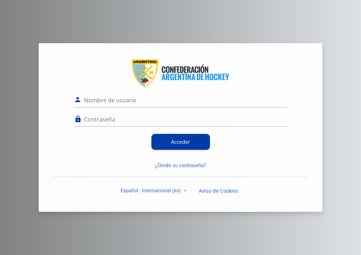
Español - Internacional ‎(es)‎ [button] (151, 190)
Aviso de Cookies (218, 190)
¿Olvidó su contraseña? (180, 165)
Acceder (180, 141)
